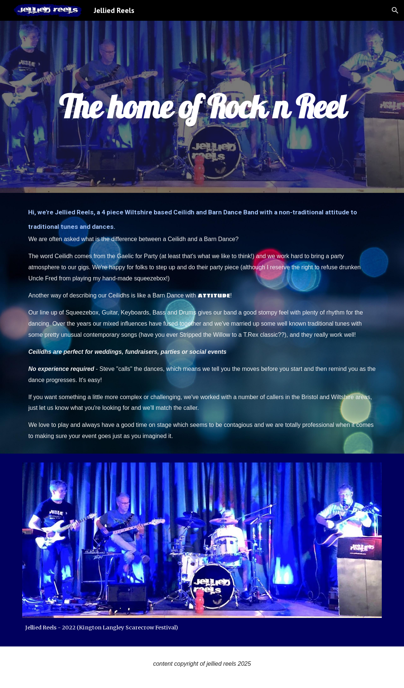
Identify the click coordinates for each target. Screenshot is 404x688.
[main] (201, 106)
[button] (395, 10)
